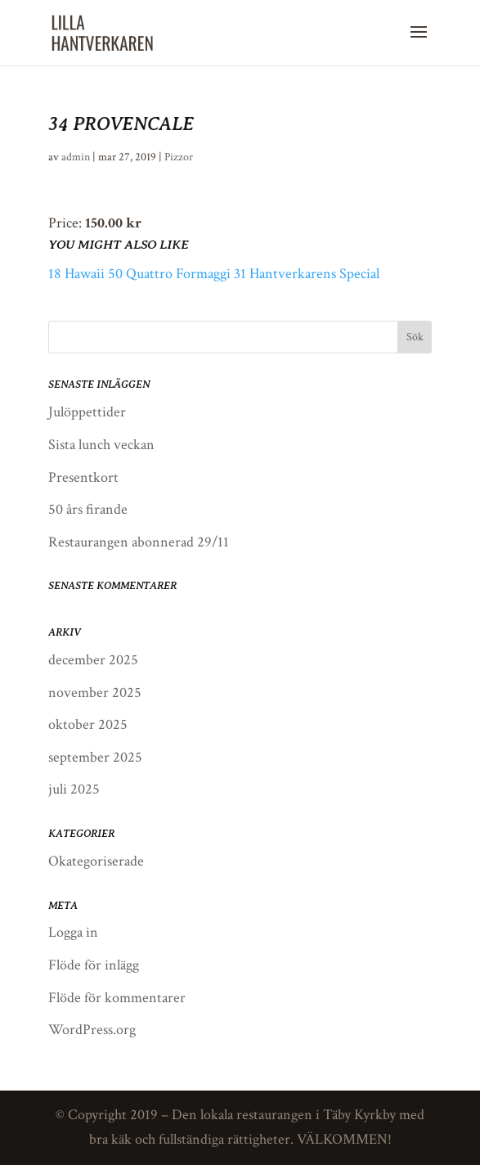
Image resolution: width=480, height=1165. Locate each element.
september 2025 (95, 757)
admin (75, 157)
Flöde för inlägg (93, 965)
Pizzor (178, 157)
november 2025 (94, 692)
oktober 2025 (88, 724)
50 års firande (88, 509)
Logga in (73, 932)
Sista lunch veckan (101, 444)
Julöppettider (87, 412)
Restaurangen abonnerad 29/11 (138, 542)
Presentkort (83, 477)
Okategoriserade (96, 861)
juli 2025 (74, 789)
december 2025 (93, 659)
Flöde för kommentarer (117, 997)
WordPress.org (92, 1029)
